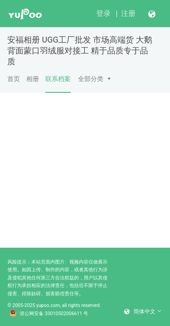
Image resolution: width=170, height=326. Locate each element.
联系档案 (58, 83)
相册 (32, 78)
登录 (103, 13)
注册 (128, 13)
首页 (13, 78)
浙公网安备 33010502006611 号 (49, 313)
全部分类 (90, 78)
